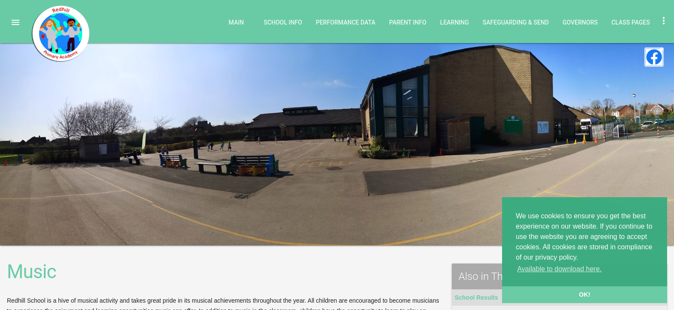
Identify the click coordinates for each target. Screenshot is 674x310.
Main (236, 22)
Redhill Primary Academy (60, 33)
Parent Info (407, 22)
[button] (15, 22)
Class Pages (630, 22)
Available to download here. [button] (559, 269)
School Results (476, 297)
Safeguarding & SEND (516, 22)
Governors (580, 22)
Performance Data (346, 22)
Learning (454, 22)
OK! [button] (584, 294)
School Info (283, 22)
